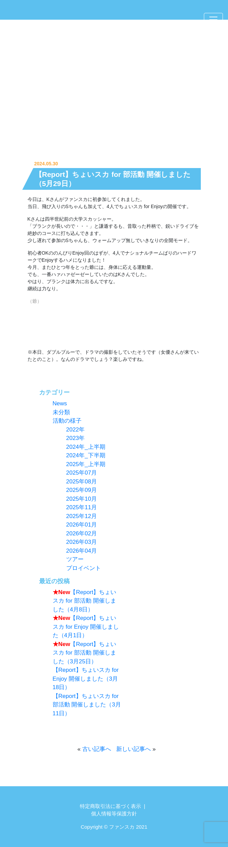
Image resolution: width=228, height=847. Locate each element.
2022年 (75, 429)
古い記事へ (96, 749)
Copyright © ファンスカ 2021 (114, 827)
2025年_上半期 (85, 464)
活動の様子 (67, 421)
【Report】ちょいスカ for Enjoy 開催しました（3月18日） (86, 679)
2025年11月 (81, 507)
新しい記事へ (133, 749)
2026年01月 (81, 524)
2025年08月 (81, 481)
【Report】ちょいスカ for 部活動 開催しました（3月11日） (87, 705)
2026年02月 (81, 533)
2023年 (75, 438)
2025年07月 (81, 472)
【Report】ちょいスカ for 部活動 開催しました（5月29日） (113, 178)
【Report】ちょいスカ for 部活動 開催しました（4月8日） (85, 601)
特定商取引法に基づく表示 (110, 806)
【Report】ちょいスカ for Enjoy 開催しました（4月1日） (86, 627)
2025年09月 (81, 490)
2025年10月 (81, 499)
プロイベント (83, 568)
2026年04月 (81, 551)
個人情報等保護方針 (114, 813)
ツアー (75, 559)
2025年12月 (81, 516)
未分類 (61, 412)
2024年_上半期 (85, 447)
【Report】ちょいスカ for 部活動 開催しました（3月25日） (85, 653)
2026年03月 (81, 542)
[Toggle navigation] (213, 19)
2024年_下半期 (85, 455)
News (60, 403)
